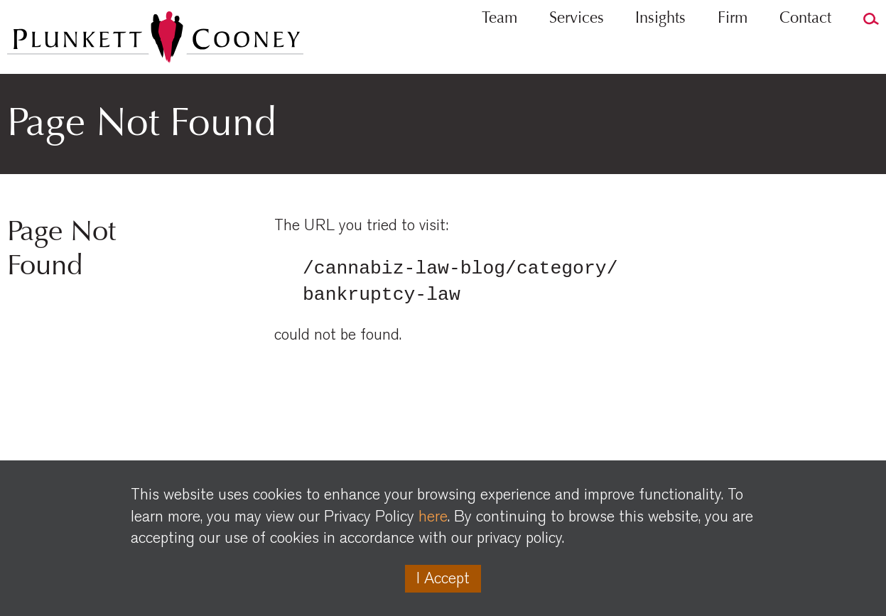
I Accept (443, 578)
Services (576, 47)
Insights (660, 47)
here (433, 516)
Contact (805, 47)
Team (499, 47)
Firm (732, 47)
